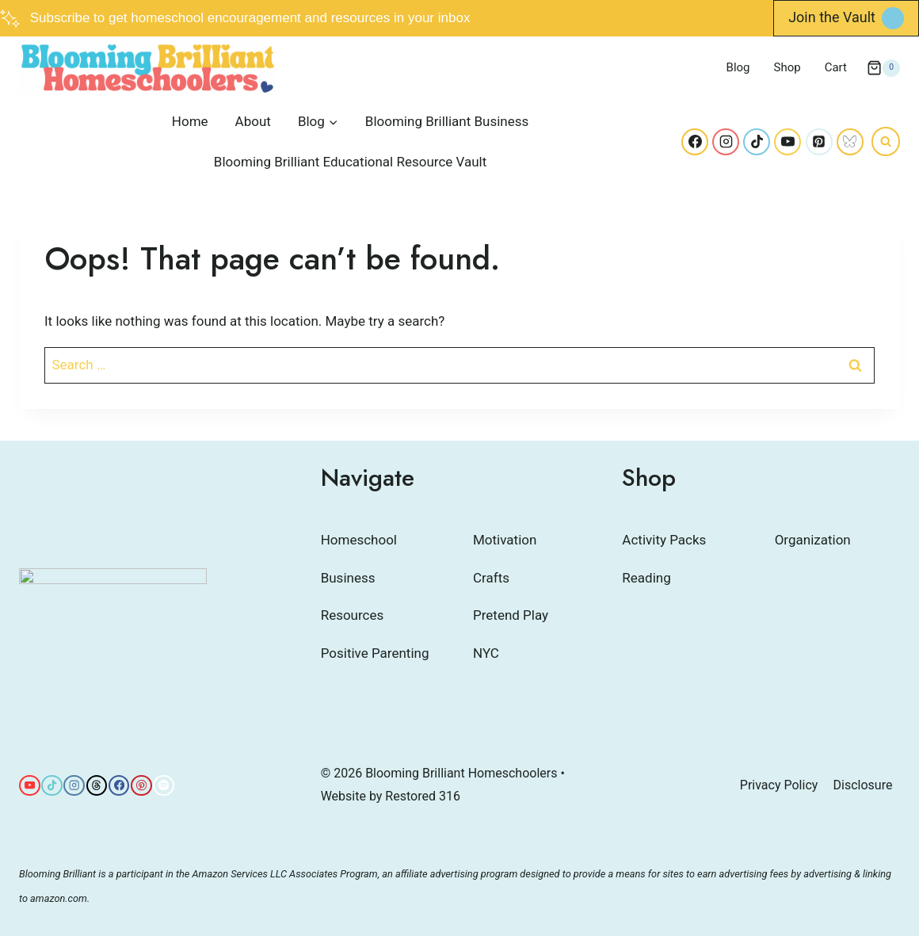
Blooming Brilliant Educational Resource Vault (350, 162)
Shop (787, 67)
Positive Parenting (375, 653)
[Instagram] (725, 141)
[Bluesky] (850, 141)
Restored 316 (422, 796)
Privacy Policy (779, 785)
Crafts (491, 578)
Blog (738, 67)
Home (190, 121)
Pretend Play (510, 615)
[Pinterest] (819, 141)
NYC (486, 653)
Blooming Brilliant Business (446, 121)
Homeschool (359, 540)
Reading (646, 578)
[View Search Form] (885, 141)
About (253, 121)
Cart (836, 67)
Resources (352, 615)
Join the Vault (831, 17)
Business (348, 578)
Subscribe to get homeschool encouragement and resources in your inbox (250, 17)
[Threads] (97, 786)
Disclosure (863, 785)
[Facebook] (694, 141)
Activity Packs (664, 540)
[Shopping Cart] (883, 68)
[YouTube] (787, 141)
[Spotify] (163, 786)
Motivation (504, 540)
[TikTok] (756, 141)
